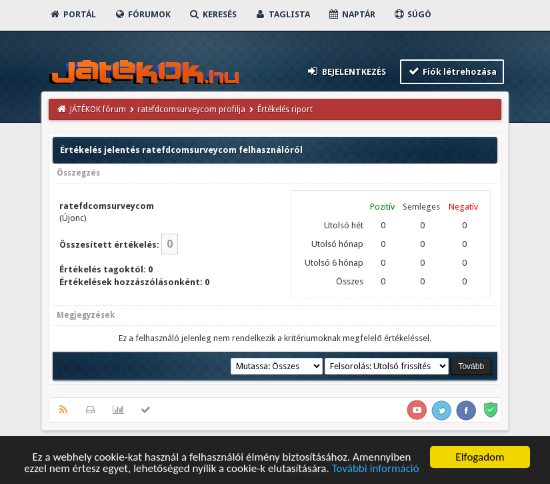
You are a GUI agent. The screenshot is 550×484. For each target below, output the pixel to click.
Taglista (282, 14)
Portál (72, 14)
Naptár (351, 14)
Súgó (412, 14)
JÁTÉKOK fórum (98, 109)
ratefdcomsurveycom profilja (191, 109)
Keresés (213, 14)
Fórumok (142, 14)
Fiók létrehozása (452, 71)
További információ (375, 470)
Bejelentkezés (346, 71)
